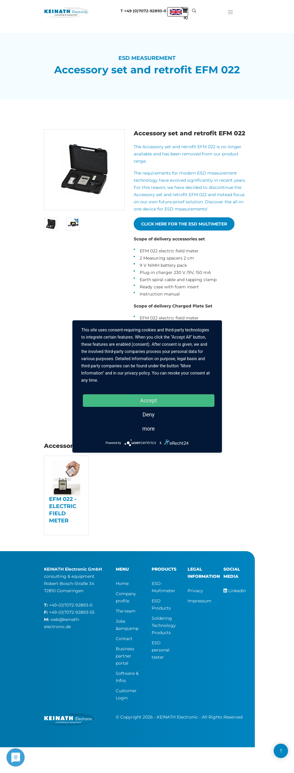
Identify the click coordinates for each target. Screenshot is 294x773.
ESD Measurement (147, 58)
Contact (124, 638)
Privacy (195, 590)
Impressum (199, 601)
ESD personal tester (161, 650)
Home (122, 583)
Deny (149, 414)
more (148, 428)
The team (125, 611)
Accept (148, 400)
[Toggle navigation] (230, 10)
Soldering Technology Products (164, 625)
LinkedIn (234, 590)
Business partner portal (125, 656)
